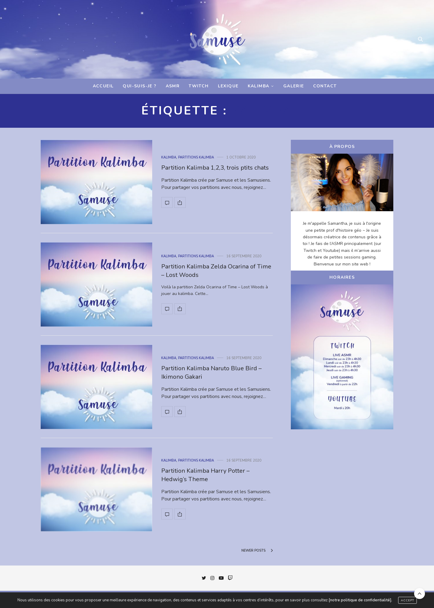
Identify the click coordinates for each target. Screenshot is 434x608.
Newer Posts (257, 550)
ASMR (173, 86)
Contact (325, 86)
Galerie (293, 86)
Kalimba (258, 86)
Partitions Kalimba (196, 157)
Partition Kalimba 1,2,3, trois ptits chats (215, 168)
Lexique (228, 86)
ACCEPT (407, 602)
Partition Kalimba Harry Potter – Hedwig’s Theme (205, 475)
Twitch (199, 86)
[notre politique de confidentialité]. (360, 601)
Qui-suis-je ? (139, 86)
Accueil (103, 86)
